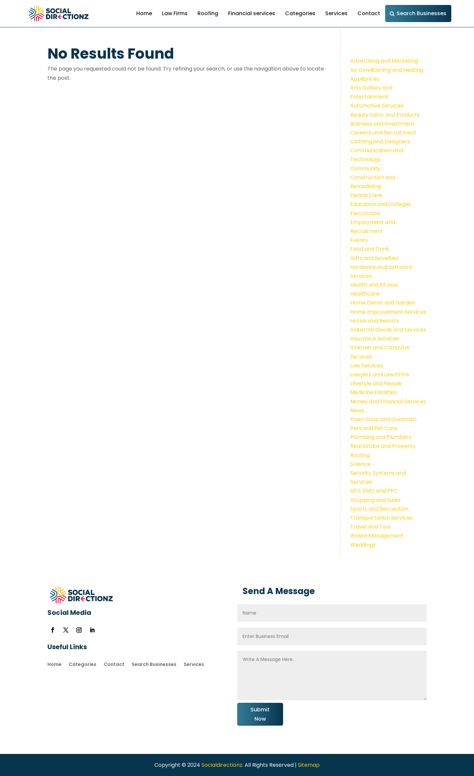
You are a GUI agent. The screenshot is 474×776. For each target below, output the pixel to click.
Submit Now (260, 714)
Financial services (251, 13)
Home (144, 13)
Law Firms (175, 13)
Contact (368, 13)
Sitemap (309, 765)
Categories (300, 13)
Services (336, 13)
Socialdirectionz (221, 765)
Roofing (208, 13)
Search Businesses (421, 13)
